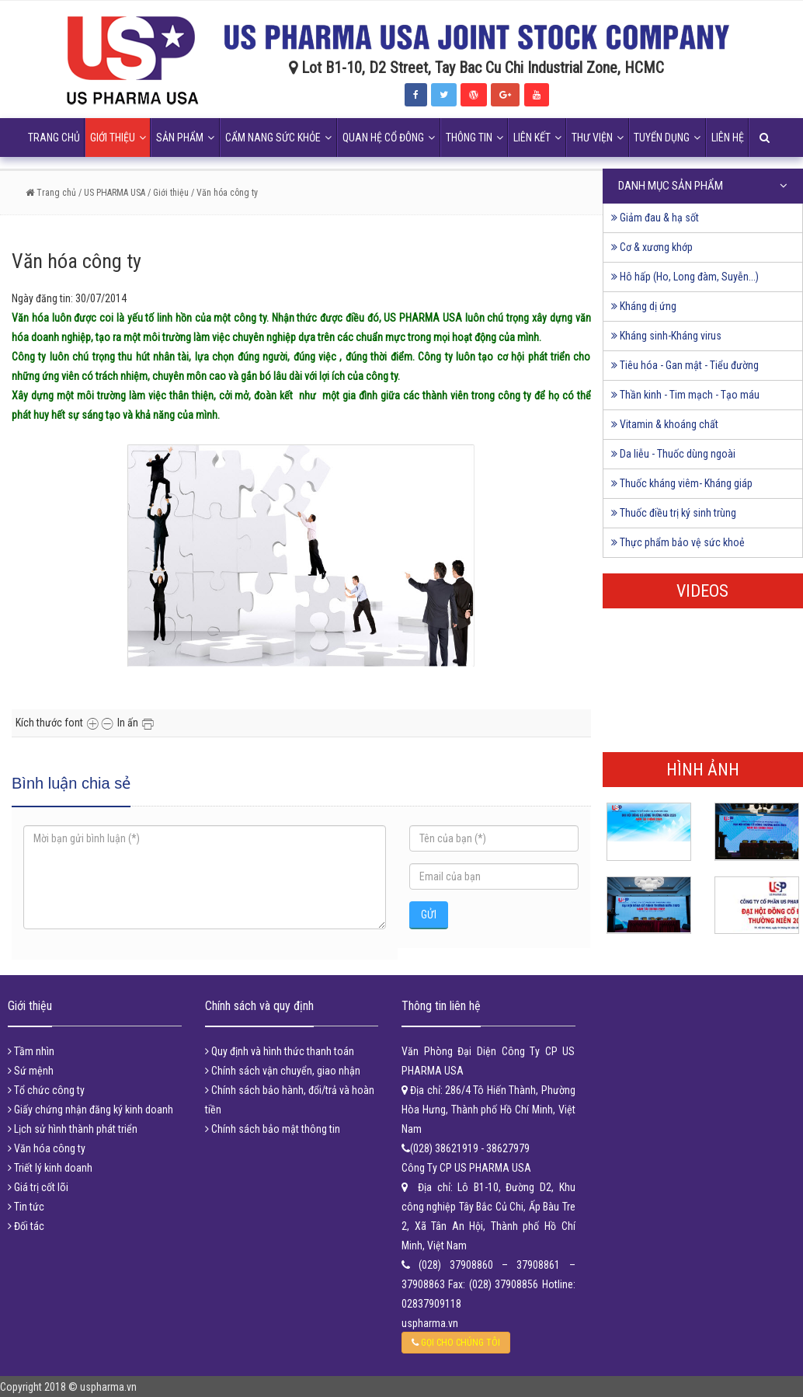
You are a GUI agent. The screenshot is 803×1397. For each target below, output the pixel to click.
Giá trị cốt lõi (38, 1187)
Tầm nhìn (31, 1051)
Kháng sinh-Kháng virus (666, 335)
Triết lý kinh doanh (50, 1168)
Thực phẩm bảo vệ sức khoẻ (678, 542)
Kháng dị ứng (643, 306)
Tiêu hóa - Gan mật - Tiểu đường (685, 365)
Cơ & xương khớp (652, 247)
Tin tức (26, 1206)
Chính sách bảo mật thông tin (272, 1129)
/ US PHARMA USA (110, 192)
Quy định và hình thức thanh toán (279, 1051)
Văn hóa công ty (46, 1148)
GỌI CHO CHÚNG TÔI (456, 1342)
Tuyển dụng (667, 137)
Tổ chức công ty (46, 1090)
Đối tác (26, 1226)
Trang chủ (54, 137)
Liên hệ (727, 137)
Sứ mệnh (31, 1070)
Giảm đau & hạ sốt (655, 217)
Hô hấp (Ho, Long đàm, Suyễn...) (685, 276)
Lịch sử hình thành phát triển (72, 1129)
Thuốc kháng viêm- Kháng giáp (682, 483)
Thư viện (598, 137)
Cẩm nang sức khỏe (278, 137)
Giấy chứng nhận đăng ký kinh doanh (90, 1109)
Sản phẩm (185, 137)
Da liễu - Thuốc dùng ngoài (673, 454)
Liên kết (537, 137)
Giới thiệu (118, 137)
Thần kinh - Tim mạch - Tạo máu (685, 394)
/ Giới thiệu (168, 192)
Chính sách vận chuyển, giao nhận (282, 1070)
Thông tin (474, 137)
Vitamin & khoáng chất (664, 424)
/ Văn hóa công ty (224, 192)
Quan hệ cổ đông (388, 137)
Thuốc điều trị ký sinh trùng (673, 513)
